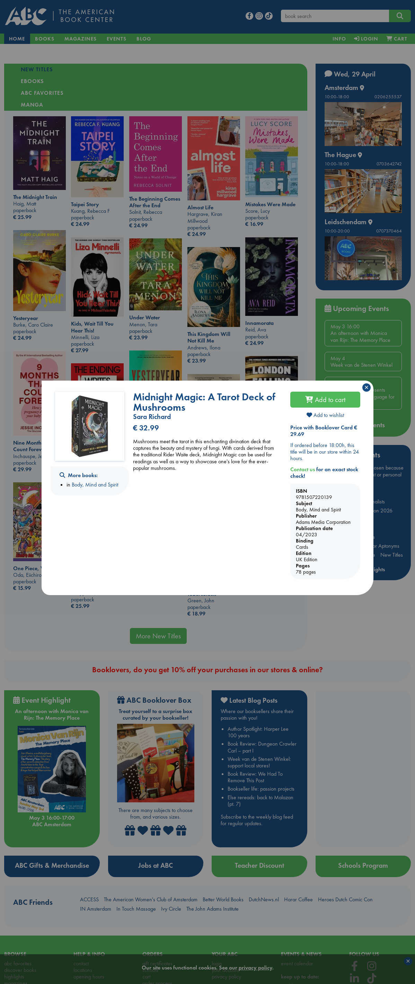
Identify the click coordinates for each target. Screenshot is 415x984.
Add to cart (325, 399)
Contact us (302, 469)
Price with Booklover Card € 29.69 (323, 431)
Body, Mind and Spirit (95, 484)
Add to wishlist (325, 415)
